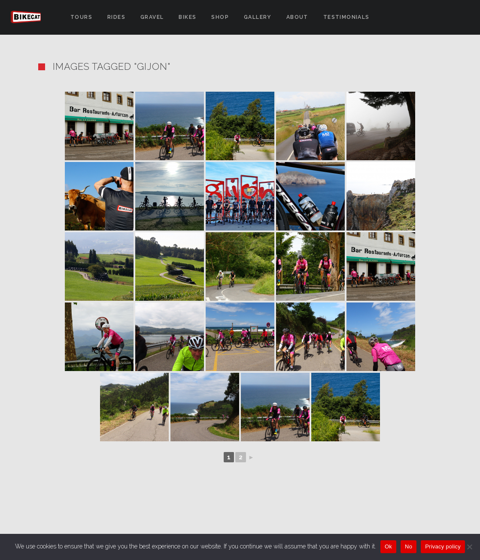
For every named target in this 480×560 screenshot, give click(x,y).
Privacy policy (443, 546)
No (408, 546)
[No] (469, 546)
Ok (388, 546)
